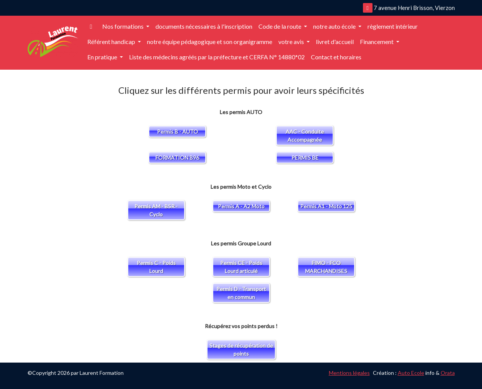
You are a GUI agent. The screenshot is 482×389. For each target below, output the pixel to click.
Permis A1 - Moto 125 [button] (326, 206)
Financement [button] (377, 41)
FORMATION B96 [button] (177, 157)
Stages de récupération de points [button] (241, 349)
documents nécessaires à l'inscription (203, 26)
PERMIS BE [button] (305, 157)
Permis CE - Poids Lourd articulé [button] (241, 267)
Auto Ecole (411, 372)
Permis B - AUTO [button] (177, 131)
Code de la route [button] (280, 26)
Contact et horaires (336, 56)
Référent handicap (111, 41)
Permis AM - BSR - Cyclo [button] (156, 210)
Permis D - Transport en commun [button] (241, 293)
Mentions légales (349, 372)
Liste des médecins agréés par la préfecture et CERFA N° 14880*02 (217, 56)
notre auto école (335, 26)
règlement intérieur (393, 26)
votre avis (291, 41)
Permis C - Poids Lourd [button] (156, 267)
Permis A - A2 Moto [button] (241, 206)
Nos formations (123, 26)
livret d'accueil (335, 41)
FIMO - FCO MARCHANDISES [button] (326, 267)
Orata (448, 372)
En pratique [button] (102, 56)
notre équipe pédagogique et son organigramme (209, 41)
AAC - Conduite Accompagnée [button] (305, 135)
